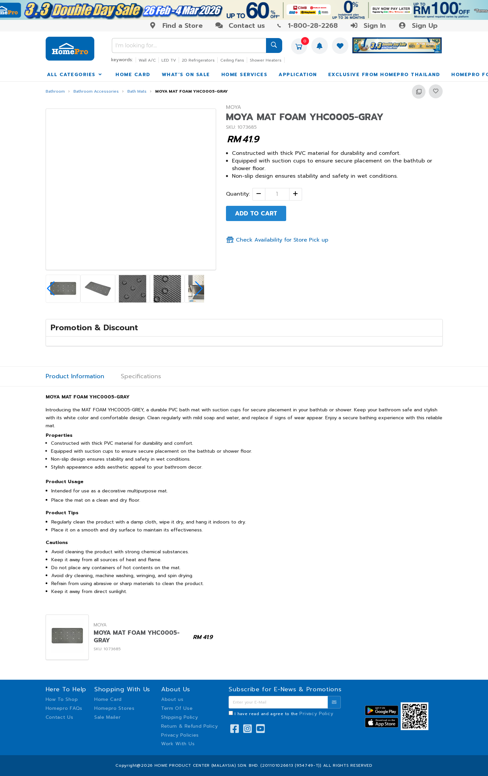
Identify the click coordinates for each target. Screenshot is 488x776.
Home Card (108, 699)
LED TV (168, 60)
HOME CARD (133, 74)
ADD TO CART (256, 213)
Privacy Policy (316, 713)
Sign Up (417, 25)
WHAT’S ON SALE (186, 74)
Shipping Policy (179, 717)
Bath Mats (137, 91)
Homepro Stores (114, 708)
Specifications (141, 376)
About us (172, 699)
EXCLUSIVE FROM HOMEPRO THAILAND (384, 74)
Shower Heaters (266, 60)
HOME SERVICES (244, 74)
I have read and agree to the (284, 714)
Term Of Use (177, 708)
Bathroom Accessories (96, 91)
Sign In (368, 25)
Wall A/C (147, 60)
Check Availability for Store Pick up (277, 240)
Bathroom (55, 91)
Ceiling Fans (232, 60)
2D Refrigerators (198, 60)
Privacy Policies (180, 735)
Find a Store (176, 25)
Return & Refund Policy (189, 726)
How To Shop (62, 699)
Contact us (240, 25)
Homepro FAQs (64, 708)
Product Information (75, 376)
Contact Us (59, 717)
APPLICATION (298, 74)
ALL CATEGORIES (75, 74)
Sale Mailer (107, 717)
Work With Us (178, 743)
